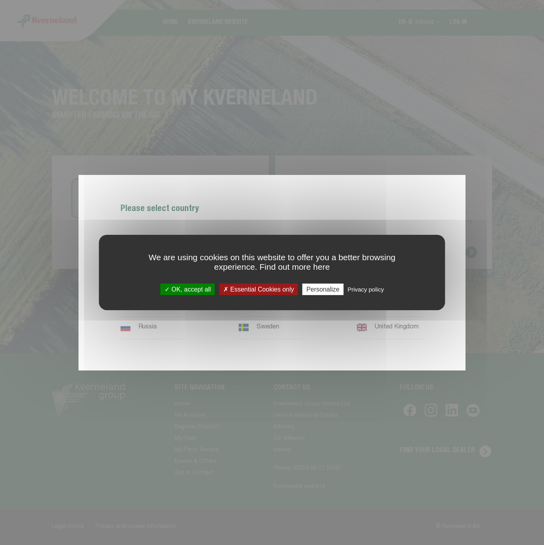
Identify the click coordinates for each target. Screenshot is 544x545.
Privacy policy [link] (365, 289)
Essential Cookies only (258, 289)
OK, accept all (188, 289)
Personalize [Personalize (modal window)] (323, 289)
